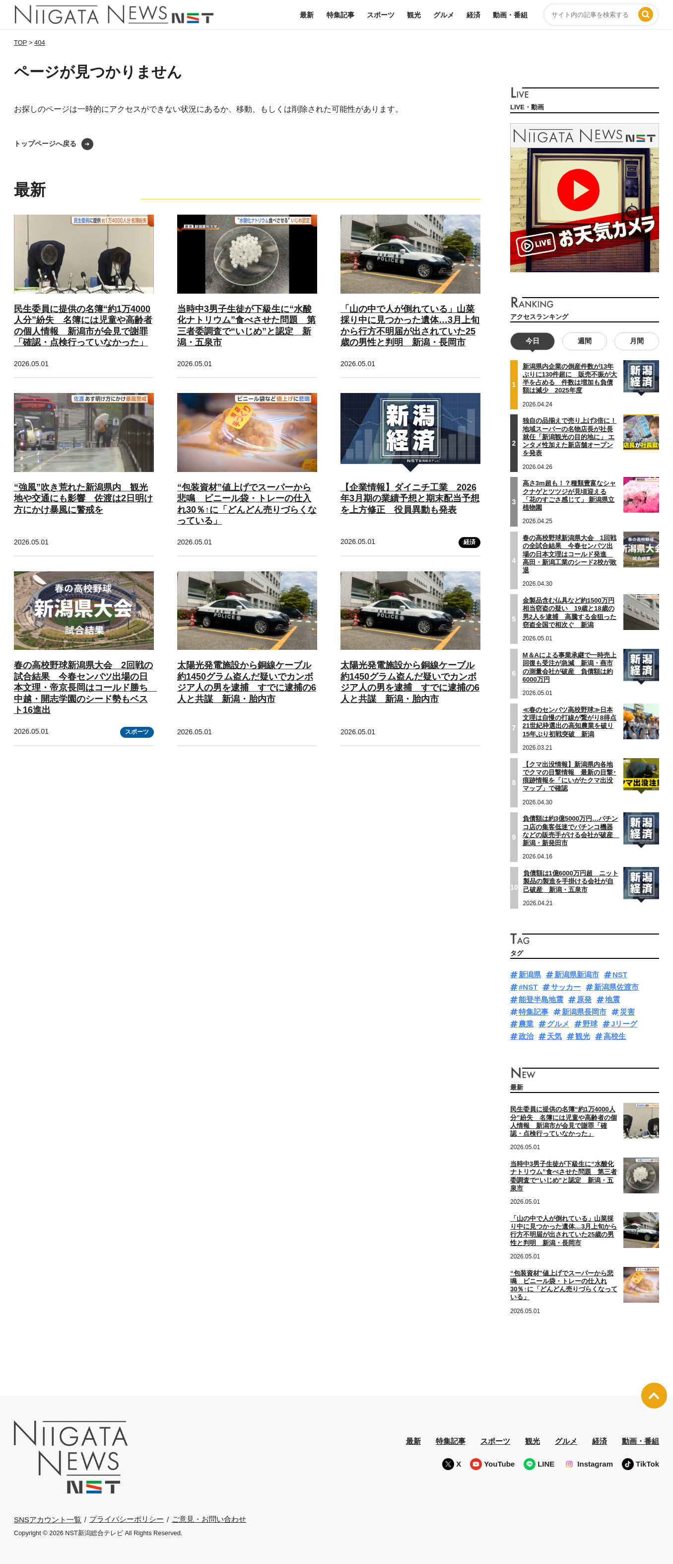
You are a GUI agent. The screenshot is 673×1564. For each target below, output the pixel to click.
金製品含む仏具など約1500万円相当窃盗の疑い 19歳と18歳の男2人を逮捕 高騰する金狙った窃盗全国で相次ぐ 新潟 (569, 612)
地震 (612, 999)
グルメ (443, 15)
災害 (627, 1012)
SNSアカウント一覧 (47, 1519)
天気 (554, 1036)
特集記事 (340, 15)
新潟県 (530, 974)
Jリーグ (624, 1023)
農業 (526, 1023)
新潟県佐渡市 (616, 987)
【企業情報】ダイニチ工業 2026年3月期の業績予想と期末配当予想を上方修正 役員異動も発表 (409, 498)
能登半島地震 (541, 999)
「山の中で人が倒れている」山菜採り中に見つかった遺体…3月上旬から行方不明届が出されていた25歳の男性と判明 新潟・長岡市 (563, 1231)
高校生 (615, 1036)
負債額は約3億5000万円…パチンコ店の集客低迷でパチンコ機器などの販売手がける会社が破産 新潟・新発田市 (571, 831)
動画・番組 (510, 15)
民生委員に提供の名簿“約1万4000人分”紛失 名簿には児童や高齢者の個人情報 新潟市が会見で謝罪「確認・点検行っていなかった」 (563, 1121)
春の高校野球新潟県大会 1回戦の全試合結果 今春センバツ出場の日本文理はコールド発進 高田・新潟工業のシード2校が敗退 (569, 554)
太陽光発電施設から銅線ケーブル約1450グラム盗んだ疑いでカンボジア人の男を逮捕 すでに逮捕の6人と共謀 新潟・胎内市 (246, 682)
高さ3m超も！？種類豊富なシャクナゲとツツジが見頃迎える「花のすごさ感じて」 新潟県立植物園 (569, 495)
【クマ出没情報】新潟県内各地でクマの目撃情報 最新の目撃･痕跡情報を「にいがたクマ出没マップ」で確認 (569, 776)
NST (619, 974)
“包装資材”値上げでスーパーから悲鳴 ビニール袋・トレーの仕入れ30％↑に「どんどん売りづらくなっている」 (563, 1285)
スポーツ (381, 15)
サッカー (566, 987)
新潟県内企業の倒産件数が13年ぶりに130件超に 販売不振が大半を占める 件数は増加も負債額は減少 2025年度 (570, 378)
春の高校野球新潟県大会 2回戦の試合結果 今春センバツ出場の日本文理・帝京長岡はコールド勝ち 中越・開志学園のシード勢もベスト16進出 (85, 687)
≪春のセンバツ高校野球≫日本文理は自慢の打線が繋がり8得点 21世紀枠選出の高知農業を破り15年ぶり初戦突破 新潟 (569, 722)
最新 (307, 15)
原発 (584, 999)
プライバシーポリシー (126, 1519)
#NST (528, 987)
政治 (526, 1036)
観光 (414, 15)
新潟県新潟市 (576, 974)
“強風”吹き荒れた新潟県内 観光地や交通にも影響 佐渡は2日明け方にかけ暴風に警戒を (83, 498)
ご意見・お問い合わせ (209, 1519)
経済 (473, 15)
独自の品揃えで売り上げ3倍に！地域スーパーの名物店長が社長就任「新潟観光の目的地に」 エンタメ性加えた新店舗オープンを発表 (569, 437)
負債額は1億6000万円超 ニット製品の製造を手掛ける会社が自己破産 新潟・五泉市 (570, 881)
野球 (590, 1023)
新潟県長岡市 (584, 1012)
